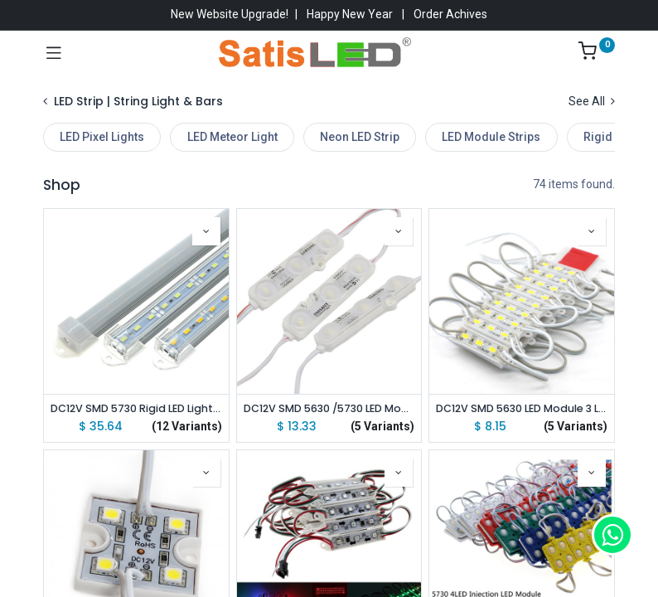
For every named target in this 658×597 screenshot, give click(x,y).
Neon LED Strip (359, 136)
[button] (206, 231)
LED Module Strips (491, 136)
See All (591, 101)
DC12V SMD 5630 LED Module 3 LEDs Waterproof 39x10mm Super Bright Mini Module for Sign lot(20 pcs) (521, 408)
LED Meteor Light (232, 136)
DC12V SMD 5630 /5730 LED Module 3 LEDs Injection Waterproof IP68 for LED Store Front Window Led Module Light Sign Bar (329, 408)
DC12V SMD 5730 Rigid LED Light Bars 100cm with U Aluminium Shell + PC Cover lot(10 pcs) (136, 408)
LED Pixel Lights (102, 136)
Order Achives (450, 14)
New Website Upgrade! (229, 14)
